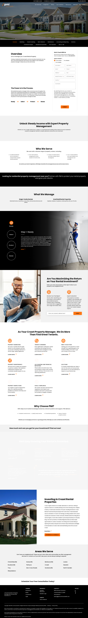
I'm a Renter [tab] (66, 60)
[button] (75, 591)
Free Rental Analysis (28, 44)
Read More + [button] (62, 531)
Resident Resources (42, 591)
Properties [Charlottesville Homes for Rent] (46, 4)
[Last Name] (70, 65)
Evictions (73, 42)
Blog (80, 4)
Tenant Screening (31, 42)
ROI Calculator (52, 44)
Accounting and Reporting (63, 42)
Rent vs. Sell (61, 44)
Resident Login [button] (43, 593)
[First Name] (59, 65)
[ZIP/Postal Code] (70, 76)
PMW (45, 605)
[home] (7, 4)
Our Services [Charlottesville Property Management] (38, 4)
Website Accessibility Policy (47, 609)
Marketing (22, 42)
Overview (15, 42)
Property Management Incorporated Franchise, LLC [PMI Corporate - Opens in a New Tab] (11, 597)
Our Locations (59, 4)
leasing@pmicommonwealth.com (61, 596)
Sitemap (49, 605)
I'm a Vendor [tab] (58, 62)
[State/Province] (59, 76)
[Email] (59, 69)
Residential (28, 590)
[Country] (65, 80)
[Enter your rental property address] (40, 27)
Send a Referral (43, 599)
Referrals (75, 4)
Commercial (28, 594)
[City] (70, 72)
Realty (27, 592)
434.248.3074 (82, 1)
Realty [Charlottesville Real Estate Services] (52, 4)
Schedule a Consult (52, 535)
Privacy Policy (55, 605)
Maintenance (51, 42)
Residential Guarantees (41, 44)
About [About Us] (83, 4)
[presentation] (62, 102)
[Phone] (70, 69)
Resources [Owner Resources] (68, 4)
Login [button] (27, 596)
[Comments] (65, 85)
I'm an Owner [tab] (59, 60)
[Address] (59, 72)
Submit (54, 27)
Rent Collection (41, 42)
